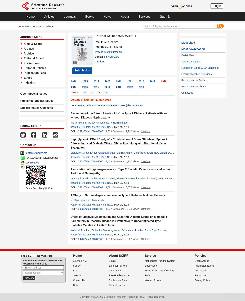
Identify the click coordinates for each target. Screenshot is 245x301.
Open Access (202, 260)
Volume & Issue (153, 280)
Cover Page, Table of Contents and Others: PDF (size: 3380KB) (107, 105)
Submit (165, 16)
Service (150, 255)
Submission (82, 70)
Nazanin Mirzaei (119, 122)
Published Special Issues (37, 100)
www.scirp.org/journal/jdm (109, 52)
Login (217, 6)
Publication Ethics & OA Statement (200, 67)
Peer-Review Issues (120, 275)
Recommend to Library (193, 86)
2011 (141, 87)
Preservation (201, 270)
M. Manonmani (79, 200)
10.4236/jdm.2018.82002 (89, 239)
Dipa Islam (76, 152)
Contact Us (79, 280)
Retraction (200, 275)
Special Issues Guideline (36, 107)
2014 (107, 87)
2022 (119, 81)
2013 (119, 87)
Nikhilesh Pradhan (80, 230)
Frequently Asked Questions (196, 74)
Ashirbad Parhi (143, 230)
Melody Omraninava (98, 122)
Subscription (151, 265)
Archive (28, 53)
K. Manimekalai (96, 200)
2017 (74, 87)
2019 (152, 81)
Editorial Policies (34, 68)
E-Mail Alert (187, 55)
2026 (74, 81)
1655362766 (32, 162)
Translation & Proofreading (159, 270)
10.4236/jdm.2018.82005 (89, 161)
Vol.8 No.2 (106, 127)
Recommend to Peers (193, 80)
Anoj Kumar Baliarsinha (120, 230)
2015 (96, 87)
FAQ (147, 275)
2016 (85, 87)
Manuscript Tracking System (160, 260)
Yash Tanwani (164, 178)
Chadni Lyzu (166, 152)
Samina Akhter (124, 152)
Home (30, 16)
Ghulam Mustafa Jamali (102, 178)
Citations (100, 61)
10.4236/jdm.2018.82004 (89, 187)
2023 (107, 81)
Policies (201, 255)
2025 (85, 81)
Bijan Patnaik (159, 230)
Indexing (28, 82)
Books (89, 16)
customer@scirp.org (36, 153)
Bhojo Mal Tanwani (127, 178)
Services (144, 16)
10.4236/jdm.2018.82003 (89, 209)
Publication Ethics (204, 265)
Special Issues (117, 285)
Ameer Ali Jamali (147, 178)
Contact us (187, 92)
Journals (70, 16)
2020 (141, 81)
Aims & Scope (32, 43)
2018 (164, 81)
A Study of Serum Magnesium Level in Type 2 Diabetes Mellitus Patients (118, 195)
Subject (77, 265)
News (107, 16)
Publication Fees (34, 72)
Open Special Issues (33, 93)
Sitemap (77, 275)
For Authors (31, 63)
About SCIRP (118, 255)
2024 (96, 81)
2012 (130, 87)
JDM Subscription (191, 61)
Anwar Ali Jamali (79, 178)
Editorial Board (33, 58)
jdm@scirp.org (111, 56)
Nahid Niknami (78, 122)
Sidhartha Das (99, 230)
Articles (49, 16)
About (125, 16)
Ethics (27, 77)
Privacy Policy (202, 280)
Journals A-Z (80, 260)
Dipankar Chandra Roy (146, 152)
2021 (130, 81)
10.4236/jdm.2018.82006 (89, 131)
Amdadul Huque (106, 152)
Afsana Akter (90, 152)
